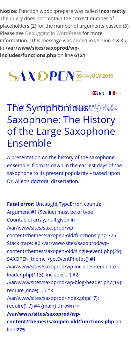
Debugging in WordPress (53, 33)
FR (115, 93)
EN (98, 93)
